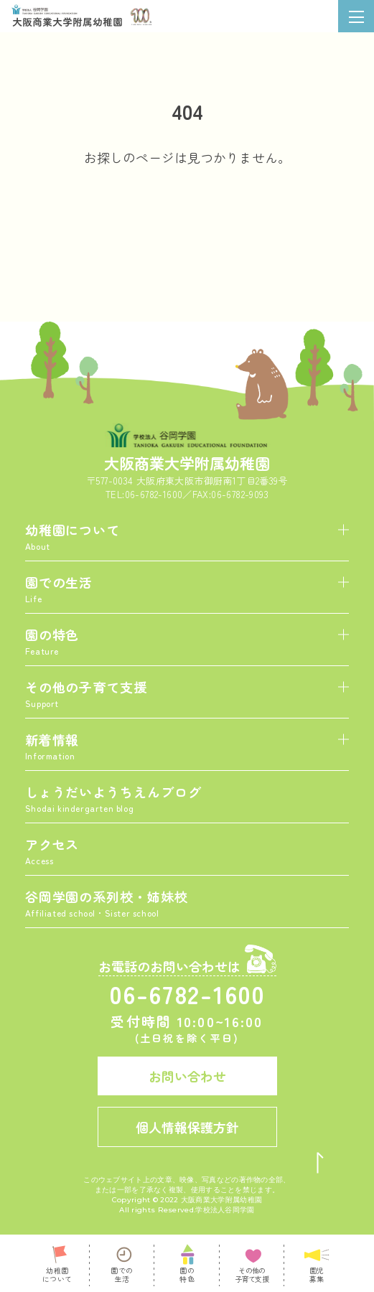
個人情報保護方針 (187, 1127)
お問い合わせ (187, 1076)
